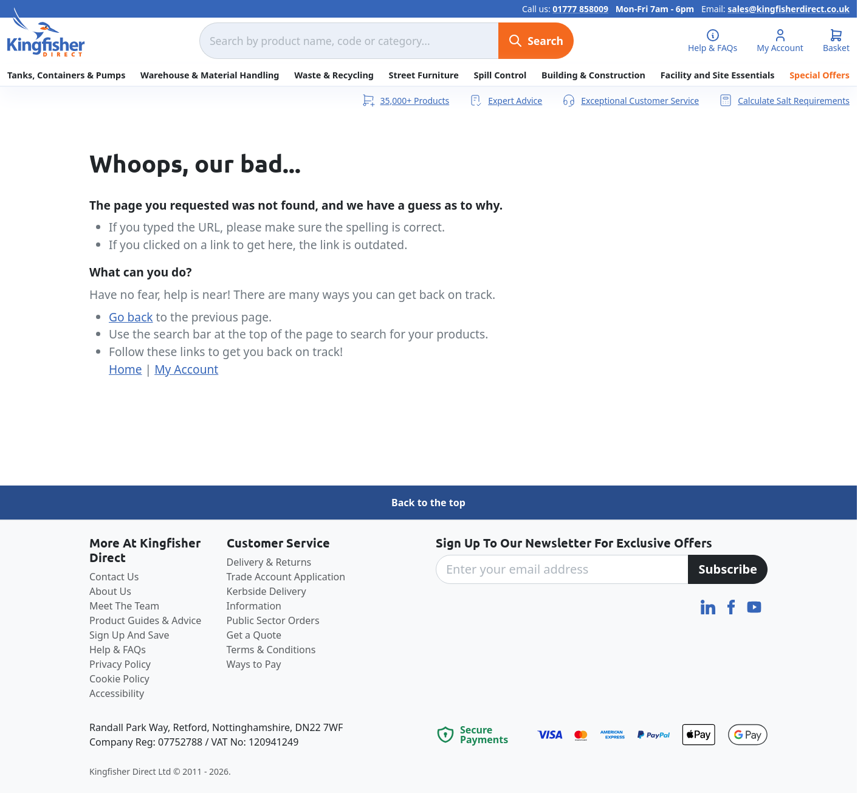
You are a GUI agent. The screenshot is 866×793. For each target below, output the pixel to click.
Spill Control (499, 75)
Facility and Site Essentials (718, 75)
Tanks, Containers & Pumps (66, 75)
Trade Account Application (286, 576)
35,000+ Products (405, 100)
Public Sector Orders (273, 620)
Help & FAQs (117, 649)
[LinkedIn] (709, 606)
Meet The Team (124, 606)
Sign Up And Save (129, 635)
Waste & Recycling (334, 75)
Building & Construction (593, 75)
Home (125, 369)
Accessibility (116, 693)
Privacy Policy (120, 664)
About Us (110, 591)
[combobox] (348, 40)
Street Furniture (424, 75)
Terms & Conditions (271, 649)
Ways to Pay (254, 664)
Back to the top (428, 502)
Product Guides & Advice (145, 620)
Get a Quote (254, 635)
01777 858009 (580, 9)
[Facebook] (732, 606)
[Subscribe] (728, 569)
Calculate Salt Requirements (784, 100)
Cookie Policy (119, 678)
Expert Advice (505, 100)
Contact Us (114, 576)
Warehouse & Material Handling (209, 75)
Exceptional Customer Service (630, 100)
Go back (131, 317)
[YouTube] (754, 606)
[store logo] (46, 32)
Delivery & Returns (269, 562)
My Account (186, 369)
